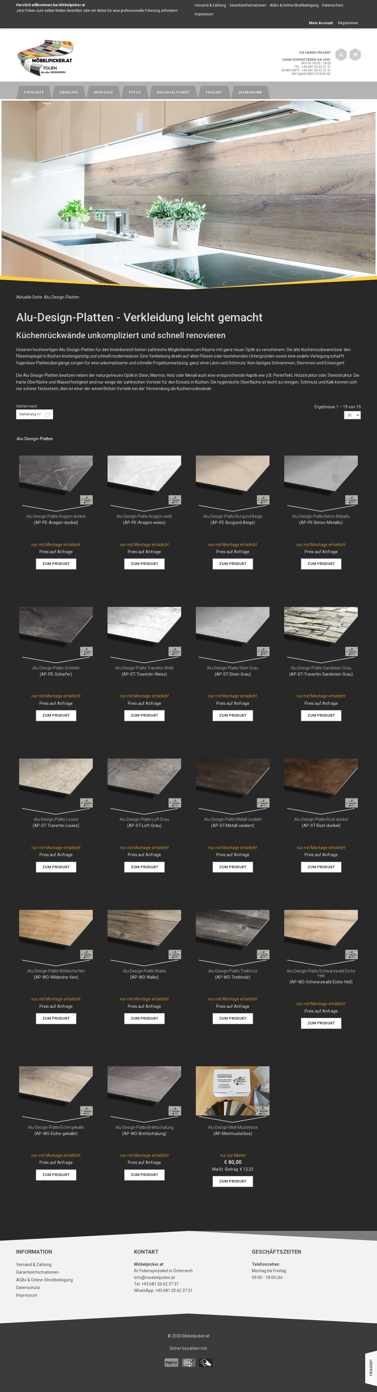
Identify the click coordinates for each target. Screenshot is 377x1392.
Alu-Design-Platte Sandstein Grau (321, 668)
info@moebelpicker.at (311, 74)
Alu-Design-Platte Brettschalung (144, 1127)
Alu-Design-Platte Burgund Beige (232, 516)
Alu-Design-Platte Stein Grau (232, 668)
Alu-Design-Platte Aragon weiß (144, 516)
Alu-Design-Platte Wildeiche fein (56, 971)
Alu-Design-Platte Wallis (144, 971)
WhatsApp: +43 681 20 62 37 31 (306, 70)
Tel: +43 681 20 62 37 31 (312, 67)
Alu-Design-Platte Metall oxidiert (233, 819)
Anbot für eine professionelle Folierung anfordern (137, 11)
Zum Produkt (56, 563)
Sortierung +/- (30, 414)
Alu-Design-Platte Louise (56, 819)
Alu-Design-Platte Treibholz (232, 971)
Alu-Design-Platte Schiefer (56, 668)
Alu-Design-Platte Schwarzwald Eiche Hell (321, 973)
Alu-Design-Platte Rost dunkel (321, 819)
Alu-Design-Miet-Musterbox (233, 1127)
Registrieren (348, 23)
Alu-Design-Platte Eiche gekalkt (56, 1127)
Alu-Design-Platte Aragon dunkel (56, 516)
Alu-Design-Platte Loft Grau (144, 819)
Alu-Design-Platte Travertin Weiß (144, 668)
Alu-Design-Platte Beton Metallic (321, 516)
